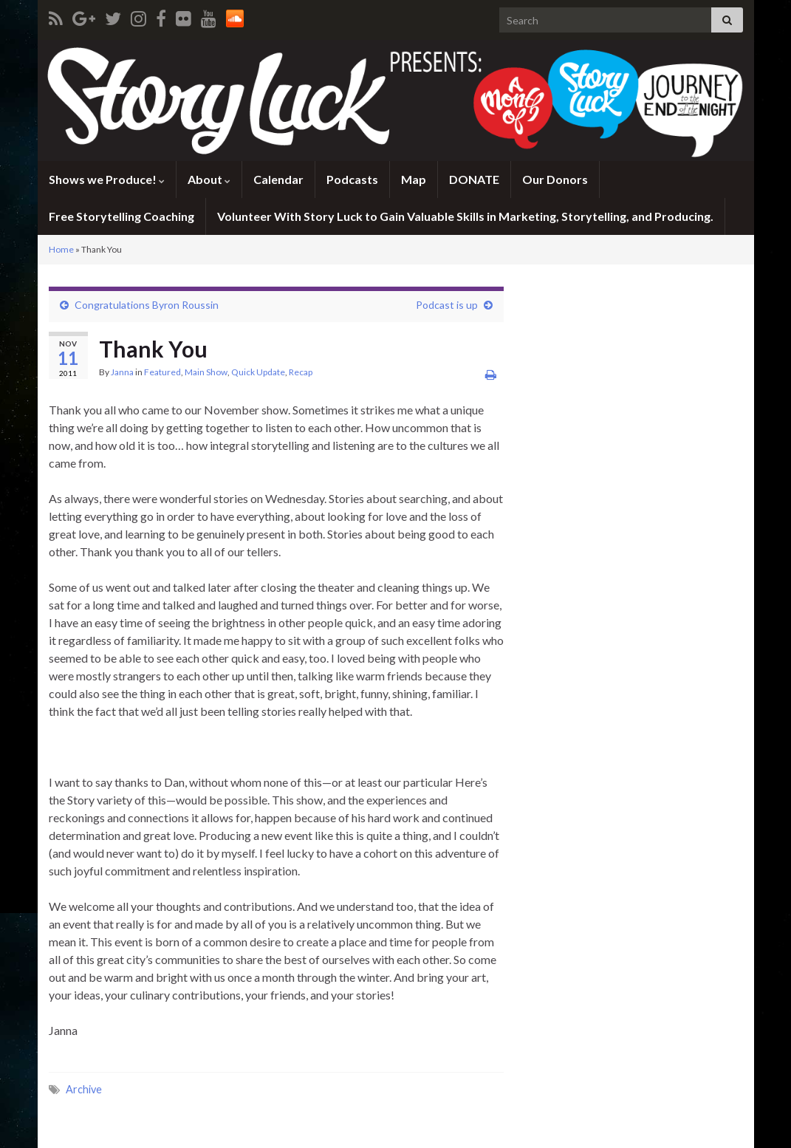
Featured (162, 371)
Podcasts (352, 179)
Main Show (206, 371)
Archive (84, 1089)
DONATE (474, 179)
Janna (122, 371)
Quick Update (258, 371)
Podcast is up (447, 304)
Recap (300, 371)
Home (61, 249)
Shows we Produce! (107, 179)
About (209, 179)
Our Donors (555, 179)
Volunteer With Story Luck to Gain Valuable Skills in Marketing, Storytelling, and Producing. (465, 216)
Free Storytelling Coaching (121, 216)
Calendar (278, 179)
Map (413, 179)
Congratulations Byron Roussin (147, 304)
